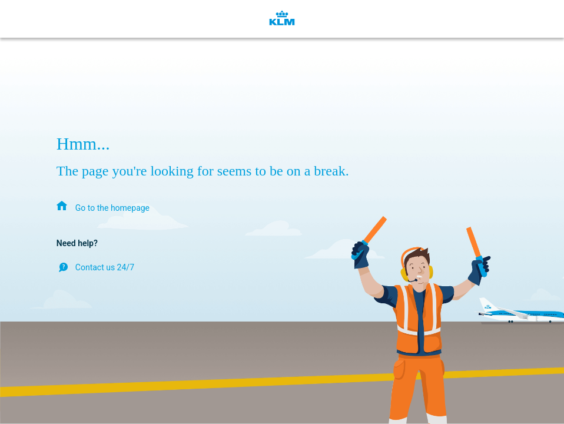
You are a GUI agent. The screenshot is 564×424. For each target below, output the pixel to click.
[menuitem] (103, 207)
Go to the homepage (112, 208)
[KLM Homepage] (282, 19)
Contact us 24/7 (104, 267)
